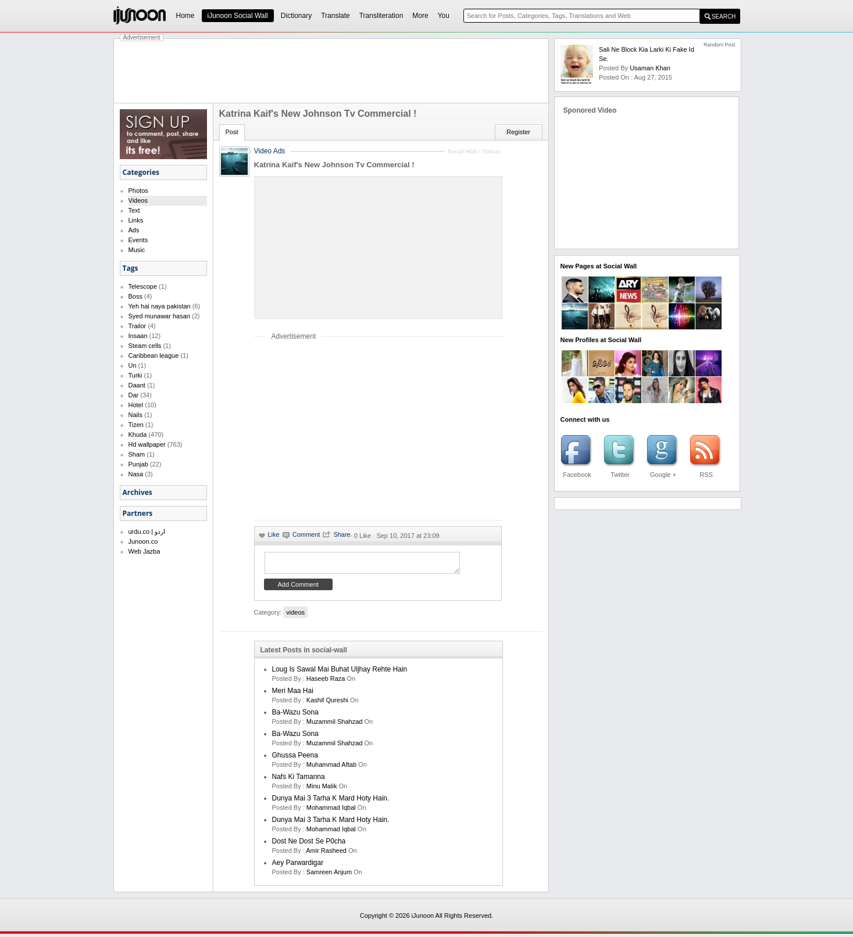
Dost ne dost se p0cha (309, 845)
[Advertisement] (331, 71)
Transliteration (381, 16)
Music (137, 249)
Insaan (138, 335)
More (420, 16)
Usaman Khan (650, 67)
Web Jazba (144, 551)
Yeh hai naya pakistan (160, 306)
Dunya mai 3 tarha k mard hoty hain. (331, 802)
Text (134, 210)
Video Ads (269, 151)
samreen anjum (329, 875)
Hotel (136, 404)
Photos (138, 190)
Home (185, 16)
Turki (135, 375)
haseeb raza (325, 681)
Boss (135, 296)
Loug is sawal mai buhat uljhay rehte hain (340, 673)
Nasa (136, 474)
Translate (335, 16)
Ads (134, 230)
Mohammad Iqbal (331, 810)
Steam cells (145, 345)
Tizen (136, 424)
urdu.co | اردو (147, 531)
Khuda (138, 434)
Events (138, 239)
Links (136, 220)
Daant (137, 385)
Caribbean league (154, 355)
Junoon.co (143, 541)
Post (232, 131)
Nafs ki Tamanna (298, 780)
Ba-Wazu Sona (295, 716)
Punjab (138, 464)
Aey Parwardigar (298, 866)
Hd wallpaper (147, 444)
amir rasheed (326, 853)
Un (133, 365)
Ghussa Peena (295, 759)
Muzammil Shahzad (334, 724)
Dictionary (296, 16)
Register (518, 131)
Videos (138, 200)
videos (295, 615)
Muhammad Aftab (331, 767)
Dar (134, 395)
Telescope (143, 286)
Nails (135, 414)
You (443, 16)
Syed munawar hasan (159, 316)
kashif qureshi (327, 703)
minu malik (321, 789)
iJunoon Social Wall (238, 16)
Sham (137, 454)
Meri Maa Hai (292, 694)
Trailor (138, 325)
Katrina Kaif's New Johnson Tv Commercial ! (334, 164)
